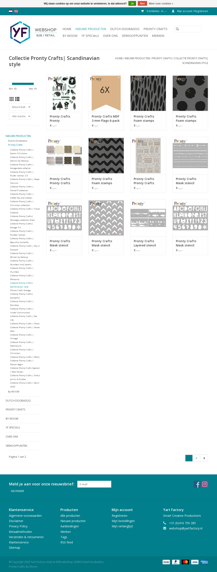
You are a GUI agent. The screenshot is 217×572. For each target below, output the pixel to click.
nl (10, 11)
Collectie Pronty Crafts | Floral (24, 323)
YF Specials (90, 36)
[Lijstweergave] (17, 99)
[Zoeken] (187, 29)
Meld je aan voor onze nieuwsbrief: (41, 484)
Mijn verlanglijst (122, 526)
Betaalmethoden (20, 532)
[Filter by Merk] (20, 116)
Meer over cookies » (161, 3)
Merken (158, 36)
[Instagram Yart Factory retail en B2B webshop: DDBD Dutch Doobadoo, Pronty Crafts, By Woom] (204, 484)
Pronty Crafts (155, 29)
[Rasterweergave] (12, 99)
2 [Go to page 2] (196, 458)
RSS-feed (66, 542)
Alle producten (70, 516)
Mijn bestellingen (123, 521)
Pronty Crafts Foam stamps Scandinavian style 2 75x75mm (190, 118)
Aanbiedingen (69, 526)
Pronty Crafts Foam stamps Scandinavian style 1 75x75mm (106, 181)
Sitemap (14, 548)
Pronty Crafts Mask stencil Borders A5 (186, 181)
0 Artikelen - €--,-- (154, 11)
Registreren (119, 516)
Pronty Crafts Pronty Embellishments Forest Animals (62, 118)
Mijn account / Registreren (190, 11)
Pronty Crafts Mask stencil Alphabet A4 (186, 243)
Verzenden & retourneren (26, 537)
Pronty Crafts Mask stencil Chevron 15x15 (102, 243)
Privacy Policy (18, 526)
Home (67, 29)
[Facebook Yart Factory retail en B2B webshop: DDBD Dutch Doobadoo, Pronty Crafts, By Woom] (197, 484)
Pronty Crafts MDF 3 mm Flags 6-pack (106, 118)
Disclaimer (16, 521)
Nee (142, 3)
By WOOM (70, 36)
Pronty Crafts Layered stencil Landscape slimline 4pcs (148, 243)
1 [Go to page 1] (189, 458)
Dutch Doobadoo (124, 29)
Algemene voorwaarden (25, 516)
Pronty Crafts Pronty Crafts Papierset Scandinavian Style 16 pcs (64, 181)
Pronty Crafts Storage (20, 290)
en (16, 11)
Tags (63, 537)
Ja (132, 3)
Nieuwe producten (90, 29)
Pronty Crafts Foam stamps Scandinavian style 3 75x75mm (147, 118)
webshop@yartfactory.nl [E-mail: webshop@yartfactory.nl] (185, 528)
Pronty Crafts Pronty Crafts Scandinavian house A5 (144, 181)
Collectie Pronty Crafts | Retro (24, 357)
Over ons (110, 36)
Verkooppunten (135, 36)
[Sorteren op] (20, 107)
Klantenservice (19, 542)
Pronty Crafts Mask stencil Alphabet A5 (60, 243)
